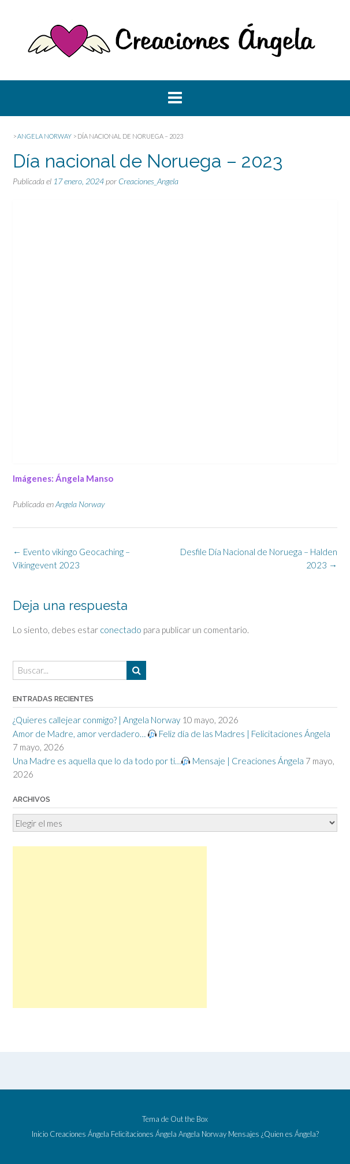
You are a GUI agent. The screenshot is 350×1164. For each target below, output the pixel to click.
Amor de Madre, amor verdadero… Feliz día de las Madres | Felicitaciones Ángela (171, 733)
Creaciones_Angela (148, 181)
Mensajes (243, 1134)
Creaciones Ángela (79, 1134)
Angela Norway (80, 504)
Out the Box (189, 1119)
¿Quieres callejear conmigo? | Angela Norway (96, 720)
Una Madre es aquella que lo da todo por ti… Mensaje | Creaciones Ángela (158, 761)
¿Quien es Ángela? (290, 1134)
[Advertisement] (110, 927)
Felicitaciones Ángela (144, 1134)
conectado (121, 629)
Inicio (40, 1134)
